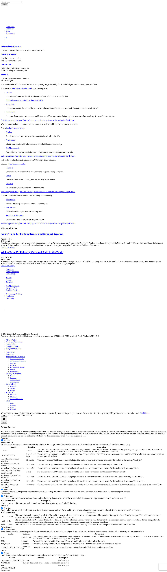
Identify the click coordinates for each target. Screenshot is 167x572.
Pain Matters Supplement (21, 88)
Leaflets (9, 92)
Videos (8, 280)
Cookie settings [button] (7, 415)
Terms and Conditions (14, 342)
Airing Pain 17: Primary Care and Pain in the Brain (32, 252)
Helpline (9, 132)
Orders (11, 407)
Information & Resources (11, 46)
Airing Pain (10, 104)
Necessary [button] (5, 438)
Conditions (10, 296)
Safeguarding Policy (13, 348)
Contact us (10, 29)
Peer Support (10, 140)
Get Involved (6, 64)
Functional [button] (5, 487)
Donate (8, 176)
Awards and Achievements (16, 399)
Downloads (13, 409)
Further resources (12, 272)
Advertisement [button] (6, 527)
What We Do (10, 200)
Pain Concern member (17, 164)
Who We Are (10, 208)
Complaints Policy (13, 346)
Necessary (7, 440)
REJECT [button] (28, 415)
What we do (13, 394)
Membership (10, 274)
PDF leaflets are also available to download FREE (24, 100)
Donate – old (13, 386)
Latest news (10, 27)
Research (9, 282)
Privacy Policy (11, 340)
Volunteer (9, 168)
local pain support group (15, 128)
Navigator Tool (11, 288)
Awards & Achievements (15, 215)
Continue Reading (8, 247)
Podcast (8, 278)
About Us (4, 74)
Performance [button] (6, 494)
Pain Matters (10, 112)
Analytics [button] (4, 506)
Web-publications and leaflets (17, 359)
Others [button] (3, 551)
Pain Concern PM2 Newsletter (17, 367)
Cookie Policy (11, 344)
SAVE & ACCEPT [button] (8, 568)
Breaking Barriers (12, 290)
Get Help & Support (9, 54)
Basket (11, 403)
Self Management (12, 148)
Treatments (10, 298)
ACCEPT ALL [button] (19, 415)
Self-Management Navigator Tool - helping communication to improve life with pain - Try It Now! (38, 120)
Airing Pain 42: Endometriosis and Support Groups (32, 233)
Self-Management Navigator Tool (18, 361)
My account (10, 33)
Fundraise (9, 184)
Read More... (145, 413)
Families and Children (14, 294)
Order (8, 31)
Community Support (15, 380)
